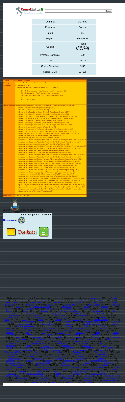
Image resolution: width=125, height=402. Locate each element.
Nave (29, 346)
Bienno (116, 304)
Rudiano (104, 365)
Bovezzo (29, 309)
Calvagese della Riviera (70, 311)
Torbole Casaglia (98, 374)
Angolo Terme (80, 300)
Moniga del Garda (81, 341)
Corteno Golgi (47, 324)
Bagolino (57, 302)
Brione (8, 311)
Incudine (9, 333)
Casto (101, 315)
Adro (115, 298)
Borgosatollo (66, 307)
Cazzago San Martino (38, 317)
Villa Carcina (64, 380)
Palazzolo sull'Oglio (13, 352)
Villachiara (86, 380)
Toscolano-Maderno (13, 376)
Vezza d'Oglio (41, 380)
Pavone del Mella (101, 352)
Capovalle (30, 313)
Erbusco (68, 326)
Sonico (102, 371)
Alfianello (42, 300)
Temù (57, 374)
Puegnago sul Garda (14, 363)
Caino (25, 311)
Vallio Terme (46, 378)
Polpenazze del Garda (56, 356)
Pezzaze (57, 354)
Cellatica (83, 317)
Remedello (66, 363)
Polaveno (30, 356)
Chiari (40, 320)
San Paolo (46, 369)
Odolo (104, 346)
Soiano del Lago (80, 371)
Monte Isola (13, 343)
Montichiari (61, 343)
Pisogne (11, 356)
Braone (68, 309)
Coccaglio (9, 322)
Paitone (101, 350)
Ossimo (110, 348)
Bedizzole (30, 304)
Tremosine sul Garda (64, 376)
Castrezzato (12, 317)
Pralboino (101, 358)
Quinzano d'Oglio (43, 363)
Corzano (69, 324)
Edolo (50, 326)
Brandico (49, 309)
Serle (39, 371)
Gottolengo (66, 330)
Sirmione (57, 371)
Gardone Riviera (49, 328)
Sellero (114, 369)
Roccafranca (108, 363)
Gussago (87, 330)
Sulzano (11, 374)
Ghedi (28, 330)
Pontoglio (58, 358)
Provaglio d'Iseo (71, 361)
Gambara (26, 328)
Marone (20, 341)
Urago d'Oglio (23, 378)
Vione (34, 382)
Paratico (37, 352)
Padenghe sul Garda (22, 350)
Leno (98, 333)
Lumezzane (37, 337)
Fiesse (103, 326)
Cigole (58, 320)
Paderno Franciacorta (52, 350)
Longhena (95, 335)
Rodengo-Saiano (18, 365)
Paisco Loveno (80, 350)
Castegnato (14, 315)
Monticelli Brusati (38, 343)
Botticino (104, 307)
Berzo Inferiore (94, 304)
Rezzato (87, 363)
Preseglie (10, 361)
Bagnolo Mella (35, 302)
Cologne (67, 322)
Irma (27, 333)
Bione (18, 307)
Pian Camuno (78, 354)
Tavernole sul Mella (35, 374)
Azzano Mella (11, 302)
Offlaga (9, 348)
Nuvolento (65, 346)
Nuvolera (86, 346)
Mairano (97, 337)
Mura (101, 343)
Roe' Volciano (43, 365)
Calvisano (97, 311)
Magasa (78, 337)
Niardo (46, 346)
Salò (28, 369)
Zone (90, 382)
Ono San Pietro (46, 348)
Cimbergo (77, 320)
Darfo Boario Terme (92, 324)
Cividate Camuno (101, 320)
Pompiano (82, 356)
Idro (104, 330)
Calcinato (44, 311)
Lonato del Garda (71, 335)
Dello (115, 324)
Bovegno (10, 309)
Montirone (83, 343)
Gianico (46, 330)
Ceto (7, 320)
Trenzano (89, 376)
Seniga (22, 371)
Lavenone (80, 333)
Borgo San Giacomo (41, 307)
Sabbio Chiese (98, 367)
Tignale (76, 374)
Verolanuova (89, 378)
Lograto (49, 335)
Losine (114, 335)
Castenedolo (81, 315)
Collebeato (30, 322)
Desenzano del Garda (26, 326)
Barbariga (77, 302)
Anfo (60, 300)
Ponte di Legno (14, 358)
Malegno (116, 337)
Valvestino (67, 378)
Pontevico (38, 358)
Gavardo (10, 330)
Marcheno (91, 339)
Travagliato (38, 376)
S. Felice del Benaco (13, 367)
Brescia (104, 309)
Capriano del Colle (54, 313)
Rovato (86, 365)
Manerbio (70, 339)
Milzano (58, 341)
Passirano (77, 352)
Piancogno (101, 354)
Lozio (18, 337)
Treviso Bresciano (112, 376)
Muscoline (10, 346)
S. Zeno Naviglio (72, 367)
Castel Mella (36, 315)
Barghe (97, 302)
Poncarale (101, 356)
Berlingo (49, 304)
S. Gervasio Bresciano (44, 367)
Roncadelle (65, 365)
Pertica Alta (12, 354)
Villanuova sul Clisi (110, 380)
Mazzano (39, 341)
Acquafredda (95, 298)
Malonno (22, 339)
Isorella (60, 333)
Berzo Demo (71, 304)
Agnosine (23, 300)
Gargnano (103, 328)
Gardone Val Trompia (77, 328)
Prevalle (48, 361)
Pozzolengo (80, 358)
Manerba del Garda (46, 339)
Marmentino (112, 339)
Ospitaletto (89, 348)
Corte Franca (24, 324)
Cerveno (102, 317)
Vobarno (71, 382)
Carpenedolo (99, 313)
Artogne (101, 300)
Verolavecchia (112, 378)
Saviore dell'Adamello (90, 369)
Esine (86, 326)
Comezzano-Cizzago (92, 322)
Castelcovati (59, 315)
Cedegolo (63, 317)
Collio (49, 322)
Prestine (29, 361)
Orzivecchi (69, 348)
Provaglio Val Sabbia (98, 361)
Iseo (43, 333)
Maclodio (58, 337)
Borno (86, 307)
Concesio (116, 322)
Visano (53, 382)
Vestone (20, 380)
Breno (86, 309)
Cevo (24, 320)
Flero (8, 328)
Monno (104, 341)
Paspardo (57, 352)
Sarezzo (65, 369)
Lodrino (30, 335)
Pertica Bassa (35, 354)
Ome (26, 348)
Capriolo (77, 313)
